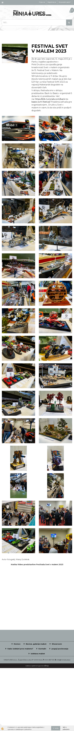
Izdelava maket (38, 654)
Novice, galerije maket (36, 644)
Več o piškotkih (66, 728)
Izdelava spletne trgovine (34, 666)
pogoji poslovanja (60, 649)
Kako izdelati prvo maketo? (20, 649)
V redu (56, 728)
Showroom (57, 644)
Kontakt (42, 649)
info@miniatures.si (63, 660)
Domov (17, 644)
